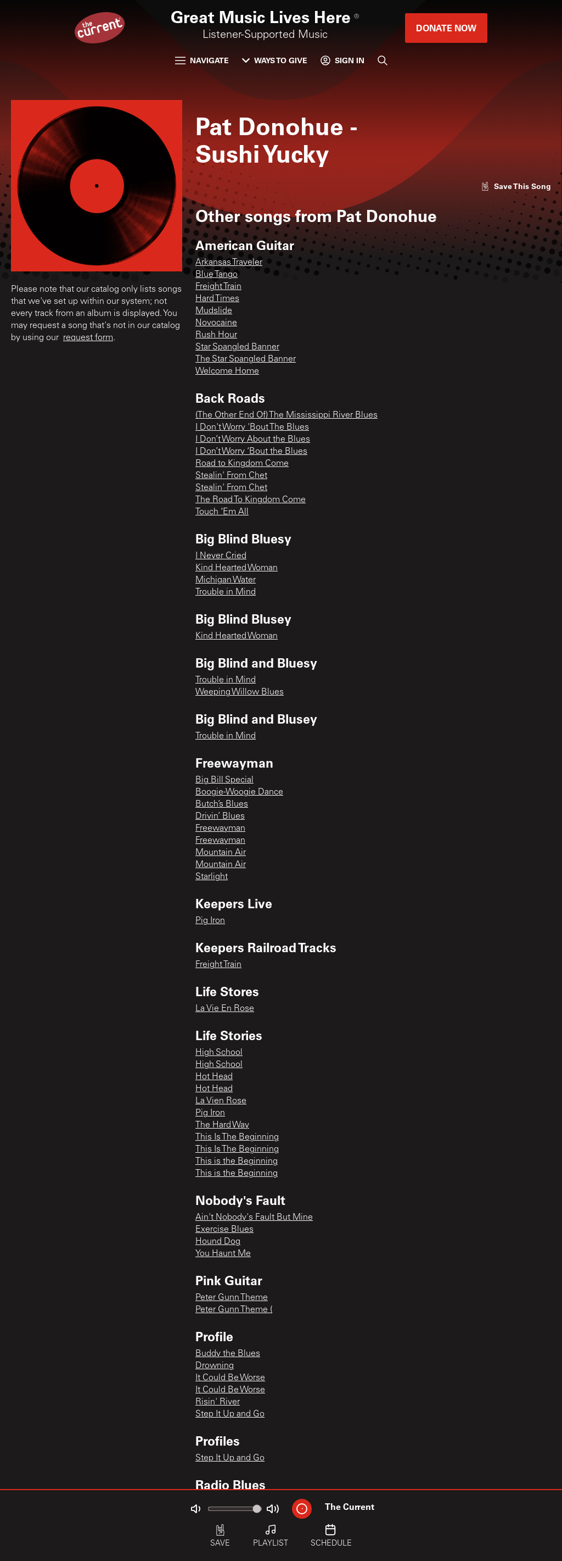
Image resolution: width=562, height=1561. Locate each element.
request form (88, 338)
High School (219, 1052)
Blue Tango (216, 274)
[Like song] (516, 186)
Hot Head (214, 1077)
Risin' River (217, 1402)
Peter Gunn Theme (231, 1297)
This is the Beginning (236, 1161)
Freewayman (220, 828)
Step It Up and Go (230, 1414)
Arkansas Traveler (228, 262)
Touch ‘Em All (222, 512)
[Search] (382, 60)
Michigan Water (225, 580)
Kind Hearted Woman (236, 568)
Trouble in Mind (225, 592)
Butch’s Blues (221, 804)
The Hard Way (222, 1125)
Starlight (211, 877)
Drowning (214, 1366)
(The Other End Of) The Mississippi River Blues (286, 415)
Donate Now (446, 28)
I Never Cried (220, 556)
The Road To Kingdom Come (250, 500)
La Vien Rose (220, 1101)
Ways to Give (274, 60)
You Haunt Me (223, 1253)
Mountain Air (220, 852)
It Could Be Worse (230, 1378)
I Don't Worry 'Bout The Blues (252, 427)
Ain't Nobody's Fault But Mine (254, 1217)
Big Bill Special (224, 780)
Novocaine (216, 323)
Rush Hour (216, 335)
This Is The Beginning (237, 1137)
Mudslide (213, 311)
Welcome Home (227, 371)
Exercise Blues (224, 1229)
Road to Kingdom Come (242, 463)
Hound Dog (217, 1241)
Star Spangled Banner (237, 347)
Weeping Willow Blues (239, 692)
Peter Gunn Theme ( (233, 1310)
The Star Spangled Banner (245, 359)
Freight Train (218, 286)
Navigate (202, 60)
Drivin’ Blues (220, 816)
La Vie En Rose (224, 1008)
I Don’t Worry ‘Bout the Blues (251, 451)
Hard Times (217, 299)
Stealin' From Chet (231, 475)
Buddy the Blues (227, 1353)
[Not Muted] (195, 1508)
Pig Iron (210, 920)
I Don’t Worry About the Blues (252, 439)
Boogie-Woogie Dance (239, 792)
